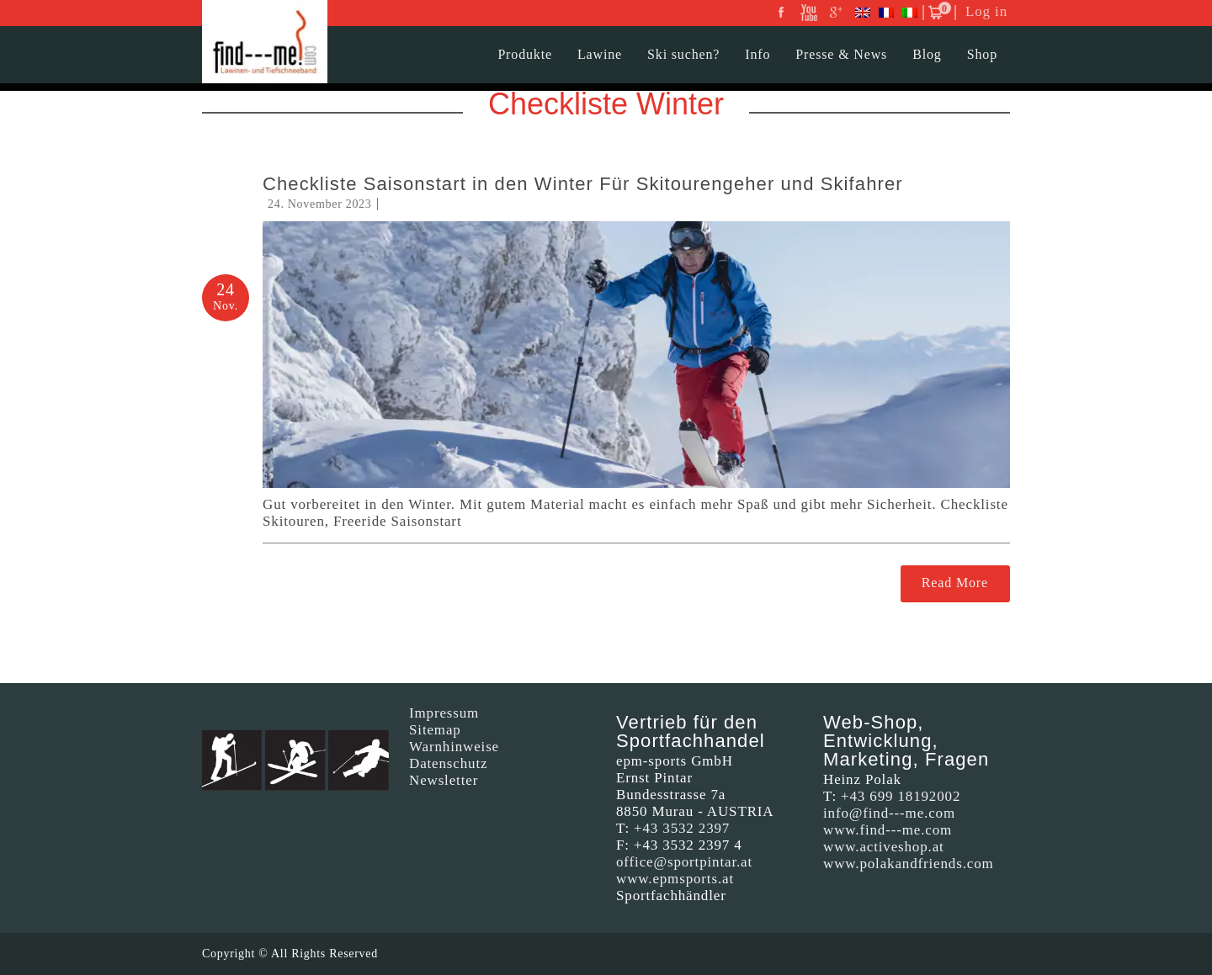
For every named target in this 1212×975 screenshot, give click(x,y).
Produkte (524, 54)
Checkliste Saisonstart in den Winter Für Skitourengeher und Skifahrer (583, 183)
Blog (927, 54)
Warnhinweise (454, 747)
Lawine (599, 54)
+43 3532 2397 (682, 828)
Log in (986, 11)
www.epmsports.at (675, 879)
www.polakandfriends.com (908, 864)
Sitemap (435, 730)
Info (757, 54)
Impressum (444, 713)
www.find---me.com (887, 830)
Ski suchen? (683, 54)
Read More (955, 582)
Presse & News (841, 54)
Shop (982, 54)
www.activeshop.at (883, 847)
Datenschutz (448, 763)
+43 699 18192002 (900, 796)
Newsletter (443, 780)
